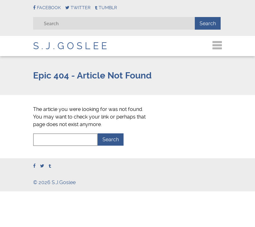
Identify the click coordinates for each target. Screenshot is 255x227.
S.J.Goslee (71, 45)
